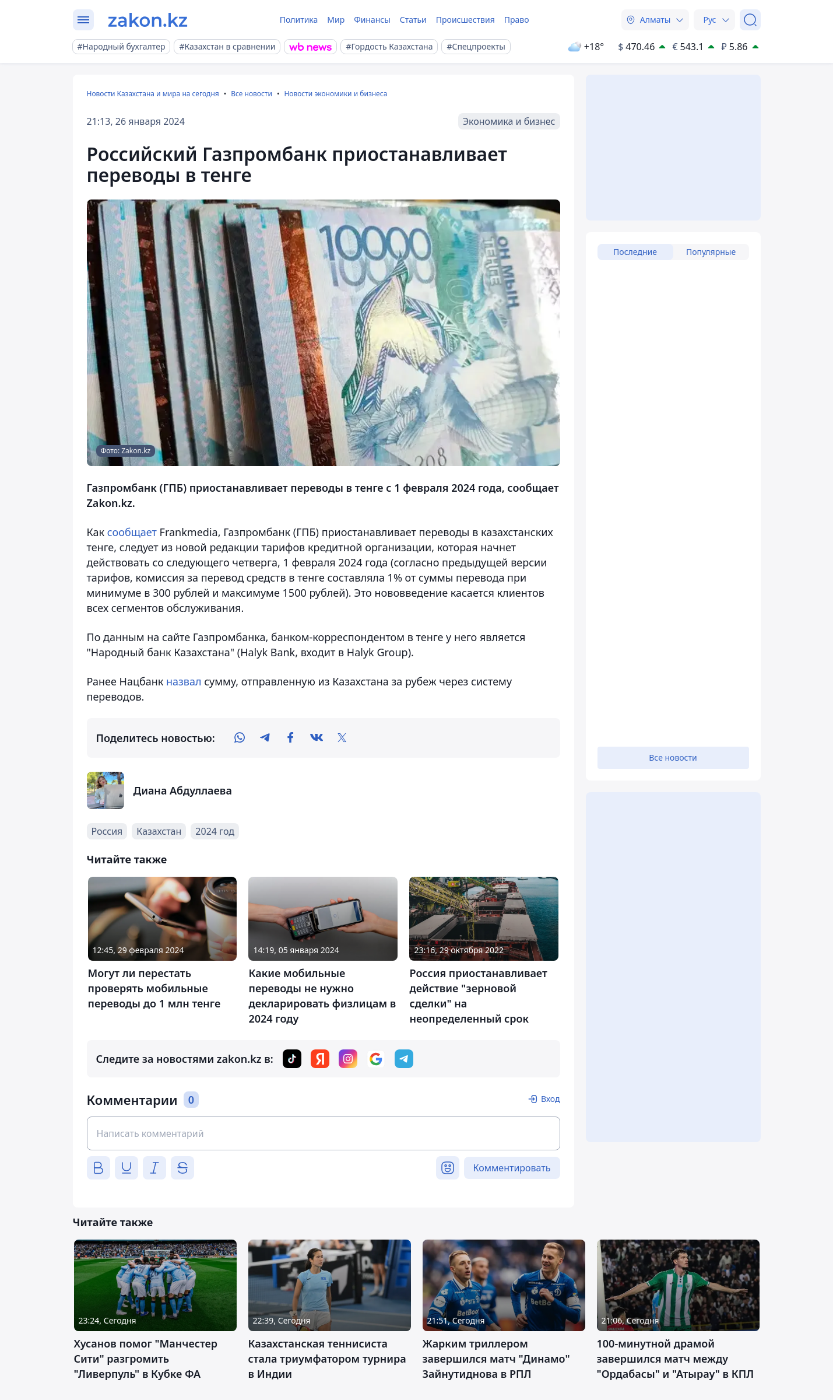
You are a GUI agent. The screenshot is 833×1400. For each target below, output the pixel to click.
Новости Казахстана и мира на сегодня (153, 94)
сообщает (132, 532)
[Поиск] (750, 19)
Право (516, 19)
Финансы (372, 19)
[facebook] (290, 737)
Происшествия (465, 19)
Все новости (251, 94)
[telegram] (265, 737)
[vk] (316, 737)
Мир (336, 19)
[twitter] (342, 737)
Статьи (413, 19)
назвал (184, 681)
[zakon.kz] (148, 20)
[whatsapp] (239, 737)
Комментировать (512, 1167)
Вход (550, 1098)
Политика (299, 19)
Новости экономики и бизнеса (335, 94)
